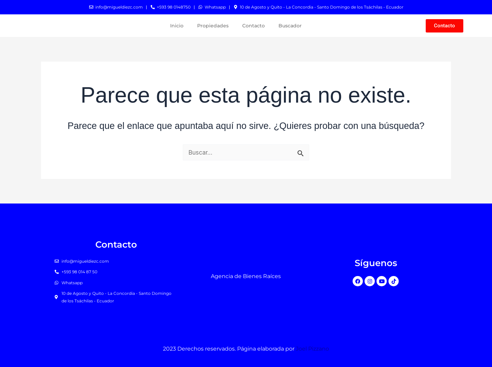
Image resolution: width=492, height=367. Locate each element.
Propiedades (213, 26)
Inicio (176, 26)
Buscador (290, 26)
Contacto (253, 26)
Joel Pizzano (312, 348)
